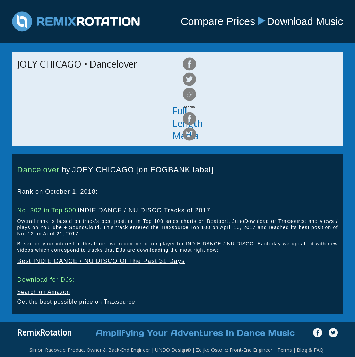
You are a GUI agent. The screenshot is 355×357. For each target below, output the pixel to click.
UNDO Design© (173, 350)
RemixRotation (44, 332)
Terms (284, 350)
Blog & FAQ (310, 350)
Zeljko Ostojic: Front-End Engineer (234, 350)
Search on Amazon (43, 292)
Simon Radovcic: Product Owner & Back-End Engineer (89, 350)
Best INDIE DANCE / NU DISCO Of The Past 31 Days (101, 261)
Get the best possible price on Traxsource (76, 302)
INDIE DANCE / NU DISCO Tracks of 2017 (144, 210)
